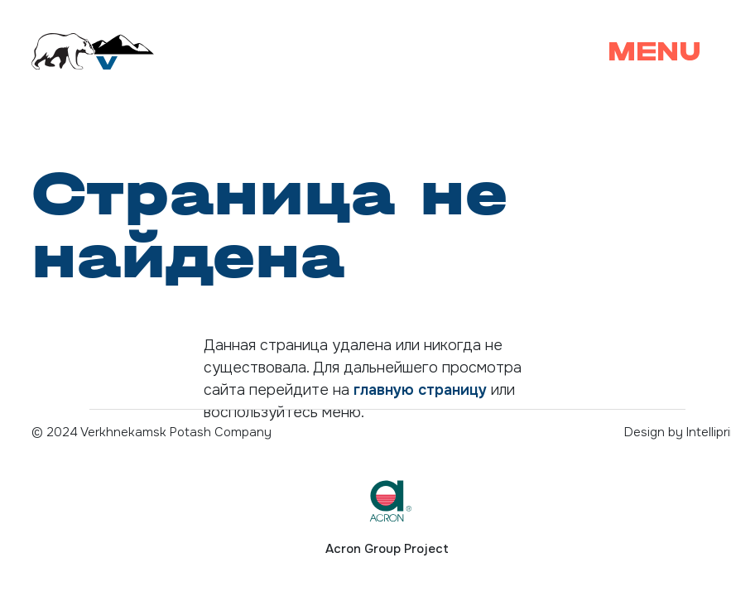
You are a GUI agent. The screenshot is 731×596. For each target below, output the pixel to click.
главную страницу (420, 390)
